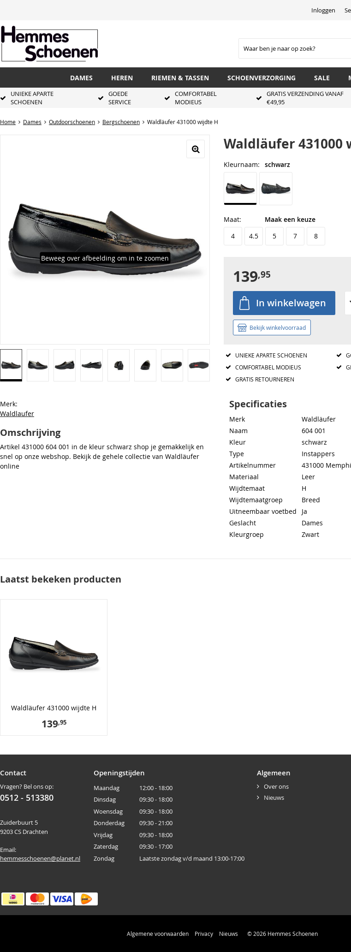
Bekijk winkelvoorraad (278, 327)
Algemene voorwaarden (158, 933)
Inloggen (323, 10)
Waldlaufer (17, 413)
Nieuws (274, 797)
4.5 (253, 236)
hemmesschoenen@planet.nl (40, 858)
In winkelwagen (291, 303)
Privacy (204, 933)
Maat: (232, 219)
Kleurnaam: (242, 164)
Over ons (276, 786)
